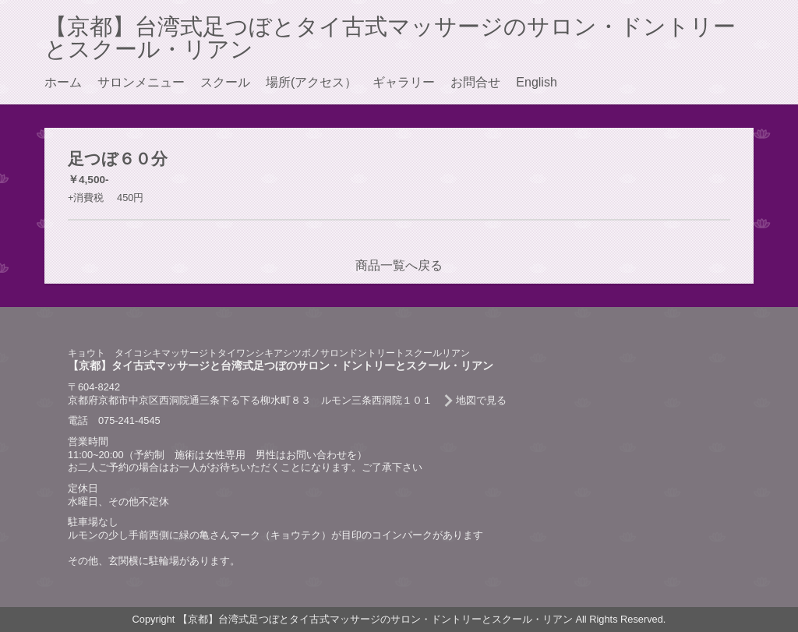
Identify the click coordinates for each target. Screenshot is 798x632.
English (536, 82)
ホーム (63, 82)
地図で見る (481, 400)
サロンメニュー (141, 82)
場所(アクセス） (311, 82)
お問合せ (475, 82)
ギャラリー (404, 82)
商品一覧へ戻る (399, 265)
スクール (225, 82)
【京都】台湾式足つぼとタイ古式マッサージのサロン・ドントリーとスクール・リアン (390, 38)
